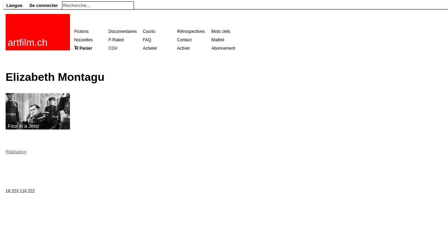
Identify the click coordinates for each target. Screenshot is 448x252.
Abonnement (223, 48)
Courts (149, 31)
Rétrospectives (191, 31)
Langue (14, 5)
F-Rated (116, 39)
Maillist (217, 39)
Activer (183, 48)
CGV (113, 48)
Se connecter (43, 5)
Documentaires (122, 31)
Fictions (81, 31)
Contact (184, 39)
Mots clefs (220, 31)
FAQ (147, 39)
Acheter (150, 48)
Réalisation (16, 151)
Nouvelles (83, 39)
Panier (85, 48)
